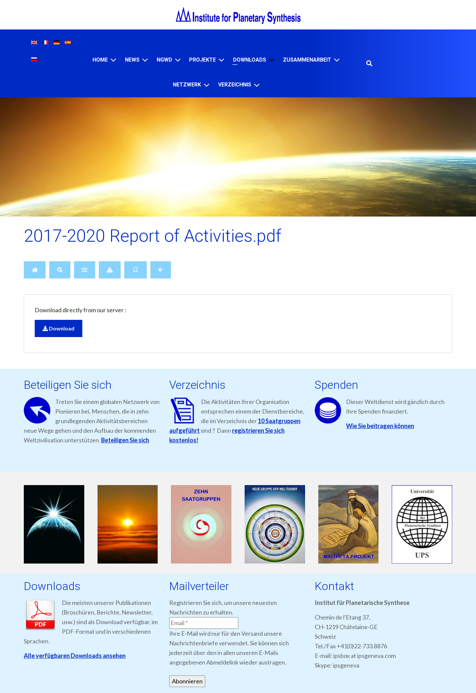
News (132, 60)
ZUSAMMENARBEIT (307, 60)
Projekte (202, 60)
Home (100, 60)
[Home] (113, 60)
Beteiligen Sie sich (125, 440)
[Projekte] (221, 60)
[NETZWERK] (206, 85)
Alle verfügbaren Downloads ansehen (75, 655)
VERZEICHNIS (234, 84)
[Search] (59, 269)
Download (58, 328)
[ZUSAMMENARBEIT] (336, 60)
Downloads (249, 60)
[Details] (84, 269)
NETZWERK (187, 84)
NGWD (164, 60)
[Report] (110, 269)
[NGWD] (177, 60)
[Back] (160, 269)
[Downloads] (271, 60)
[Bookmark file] (135, 269)
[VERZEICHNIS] (256, 85)
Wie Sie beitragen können (380, 425)
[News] (145, 60)
